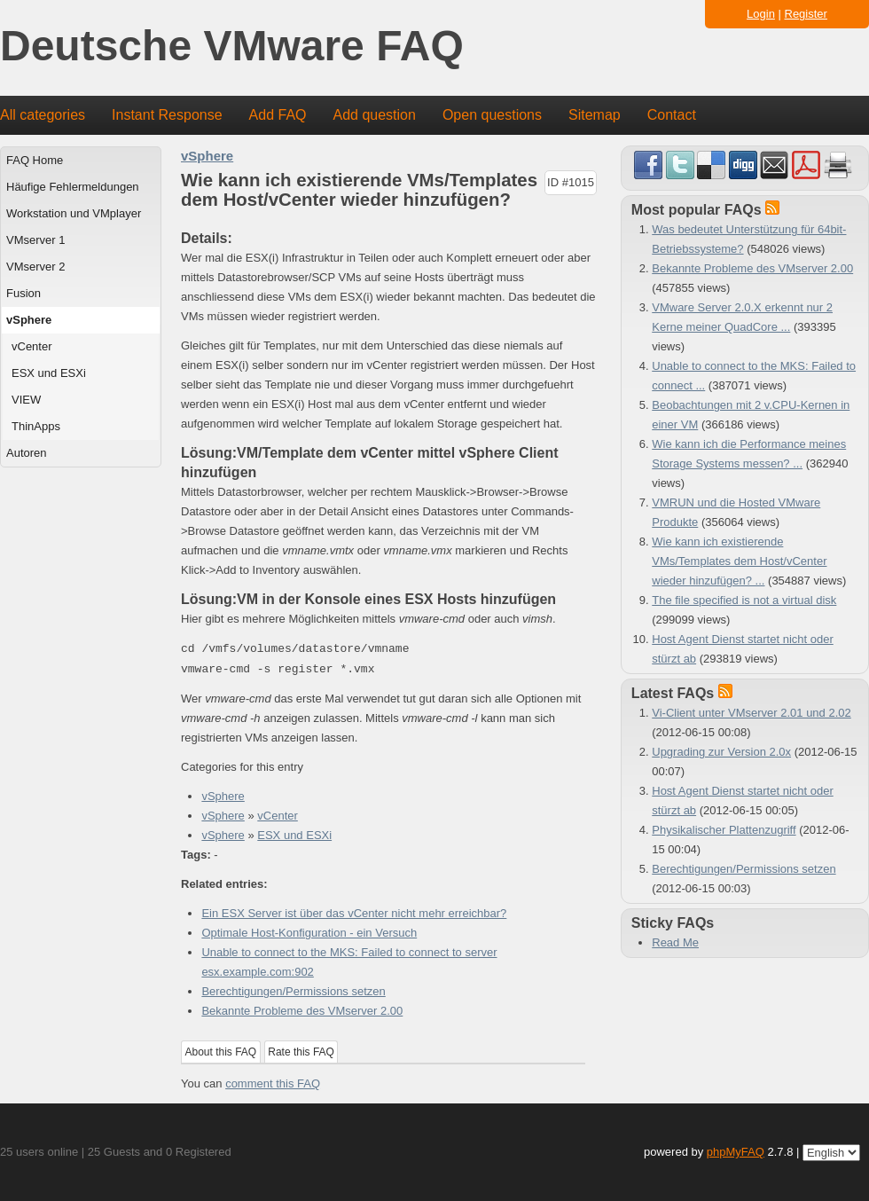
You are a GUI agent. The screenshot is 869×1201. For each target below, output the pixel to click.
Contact (671, 114)
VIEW (26, 399)
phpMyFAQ (735, 1151)
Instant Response (167, 114)
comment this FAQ (272, 1083)
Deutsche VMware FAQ (232, 46)
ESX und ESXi (49, 373)
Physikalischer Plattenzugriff (723, 829)
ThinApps (36, 426)
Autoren (26, 452)
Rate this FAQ (301, 1052)
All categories (42, 114)
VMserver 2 (35, 266)
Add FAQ (278, 114)
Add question (374, 114)
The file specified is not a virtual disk (744, 600)
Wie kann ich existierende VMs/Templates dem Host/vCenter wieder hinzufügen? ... (739, 561)
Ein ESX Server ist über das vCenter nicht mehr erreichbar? (353, 913)
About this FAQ (221, 1052)
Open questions (492, 114)
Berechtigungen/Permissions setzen (293, 991)
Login (761, 13)
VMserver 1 (35, 240)
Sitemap (594, 114)
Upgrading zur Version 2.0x (721, 751)
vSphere (28, 319)
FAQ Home (34, 160)
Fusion (23, 293)
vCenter (32, 346)
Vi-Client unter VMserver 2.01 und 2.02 (751, 712)
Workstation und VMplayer (73, 213)
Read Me (675, 942)
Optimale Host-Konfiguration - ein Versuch (309, 932)
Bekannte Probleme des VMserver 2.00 (302, 1010)
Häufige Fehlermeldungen (72, 186)
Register (806, 13)
